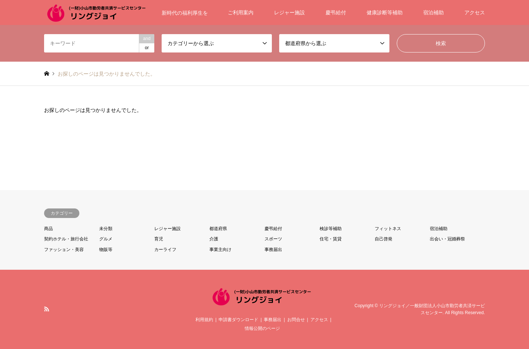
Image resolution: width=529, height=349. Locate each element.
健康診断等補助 (385, 12)
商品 (48, 228)
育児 (158, 238)
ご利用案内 (240, 12)
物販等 (105, 249)
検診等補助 (331, 228)
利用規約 (204, 319)
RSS (46, 309)
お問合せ (296, 319)
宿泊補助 (433, 12)
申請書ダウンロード (238, 319)
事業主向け (220, 249)
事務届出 (273, 249)
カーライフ (165, 249)
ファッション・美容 (64, 249)
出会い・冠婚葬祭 (447, 238)
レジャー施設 (289, 12)
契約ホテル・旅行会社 (66, 238)
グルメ (105, 238)
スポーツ (273, 238)
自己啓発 (383, 238)
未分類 (105, 228)
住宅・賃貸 (331, 238)
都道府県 (218, 228)
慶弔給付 (335, 12)
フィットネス (388, 228)
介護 (213, 238)
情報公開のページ (262, 328)
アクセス (474, 12)
